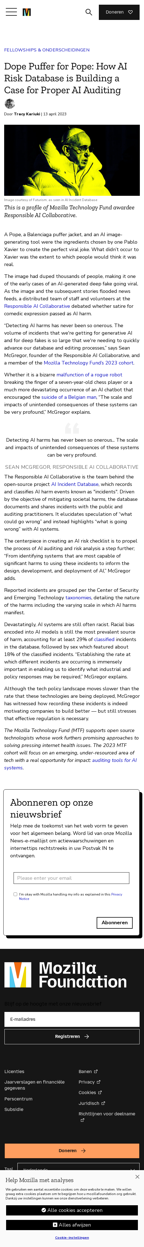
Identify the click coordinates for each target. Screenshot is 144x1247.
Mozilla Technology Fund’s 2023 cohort (88, 363)
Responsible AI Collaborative (37, 306)
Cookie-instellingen (72, 1241)
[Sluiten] (137, 1180)
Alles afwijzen (75, 1228)
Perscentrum (18, 1099)
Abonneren (115, 922)
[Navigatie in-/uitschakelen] (11, 12)
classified (104, 639)
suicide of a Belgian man (69, 397)
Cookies (87, 1092)
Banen (85, 1071)
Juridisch (89, 1103)
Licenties (14, 1071)
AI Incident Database (75, 484)
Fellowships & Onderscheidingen (46, 50)
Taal (8, 1169)
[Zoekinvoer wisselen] (88, 12)
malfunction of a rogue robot (89, 374)
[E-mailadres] (72, 1019)
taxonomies (78, 597)
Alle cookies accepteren (74, 1214)
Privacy (87, 1082)
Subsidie (13, 1109)
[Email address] (71, 878)
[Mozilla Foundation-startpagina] (27, 12)
